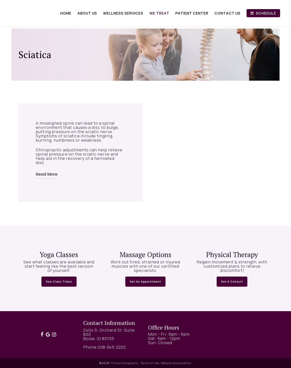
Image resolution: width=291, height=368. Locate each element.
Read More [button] (46, 174)
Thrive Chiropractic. (125, 363)
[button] (59, 282)
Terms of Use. (150, 363)
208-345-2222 (112, 347)
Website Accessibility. (176, 363)
